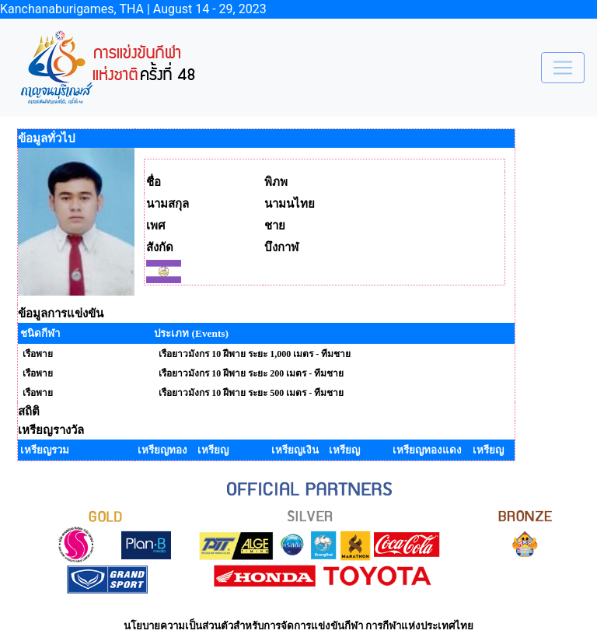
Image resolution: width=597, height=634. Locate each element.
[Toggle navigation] (563, 67)
